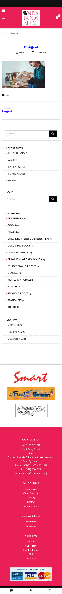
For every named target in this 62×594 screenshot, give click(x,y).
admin (21, 52)
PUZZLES (12, 286)
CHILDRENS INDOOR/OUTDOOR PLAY (28, 239)
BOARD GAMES (16, 173)
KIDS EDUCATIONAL (19, 279)
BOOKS (12, 225)
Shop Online (31, 489)
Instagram (31, 521)
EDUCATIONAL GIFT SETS (22, 266)
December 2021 (17, 338)
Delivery (31, 497)
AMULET (12, 160)
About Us (31, 541)
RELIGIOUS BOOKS (18, 293)
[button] (57, 17)
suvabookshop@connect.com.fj (31, 473)
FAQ (31, 554)
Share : (5, 95)
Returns (31, 501)
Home (4, 33)
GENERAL (13, 273)
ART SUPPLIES (15, 218)
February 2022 (16, 332)
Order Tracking (31, 493)
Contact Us (31, 558)
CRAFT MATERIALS (18, 252)
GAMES (12, 180)
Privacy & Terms (31, 506)
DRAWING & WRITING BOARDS (25, 259)
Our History (31, 545)
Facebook (31, 526)
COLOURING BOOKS (19, 245)
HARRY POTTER (17, 167)
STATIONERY (15, 300)
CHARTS (12, 232)
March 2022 (15, 325)
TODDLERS (13, 307)
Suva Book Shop (31, 550)
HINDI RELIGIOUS (17, 153)
